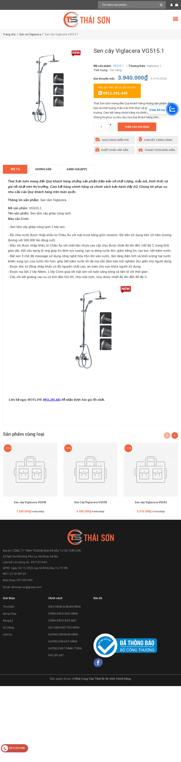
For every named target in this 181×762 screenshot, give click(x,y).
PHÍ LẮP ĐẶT (56, 655)
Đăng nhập (9, 613)
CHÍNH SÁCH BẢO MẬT (62, 620)
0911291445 (25, 580)
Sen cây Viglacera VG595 (30, 502)
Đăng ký (8, 620)
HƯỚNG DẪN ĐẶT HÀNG (63, 641)
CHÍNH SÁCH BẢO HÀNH (63, 613)
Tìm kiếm (9, 606)
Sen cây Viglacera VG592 (151, 502)
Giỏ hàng (8, 627)
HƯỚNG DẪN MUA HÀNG (63, 634)
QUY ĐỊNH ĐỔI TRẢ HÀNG (64, 627)
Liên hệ (7, 634)
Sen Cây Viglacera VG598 (90, 502)
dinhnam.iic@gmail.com (26, 587)
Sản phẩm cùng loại (23, 434)
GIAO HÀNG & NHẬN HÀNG (64, 606)
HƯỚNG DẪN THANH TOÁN (64, 648)
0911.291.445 (113, 93)
